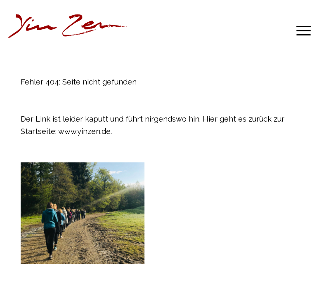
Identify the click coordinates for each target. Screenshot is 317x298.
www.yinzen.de (84, 131)
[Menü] (299, 30)
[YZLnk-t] (68, 30)
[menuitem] (299, 30)
